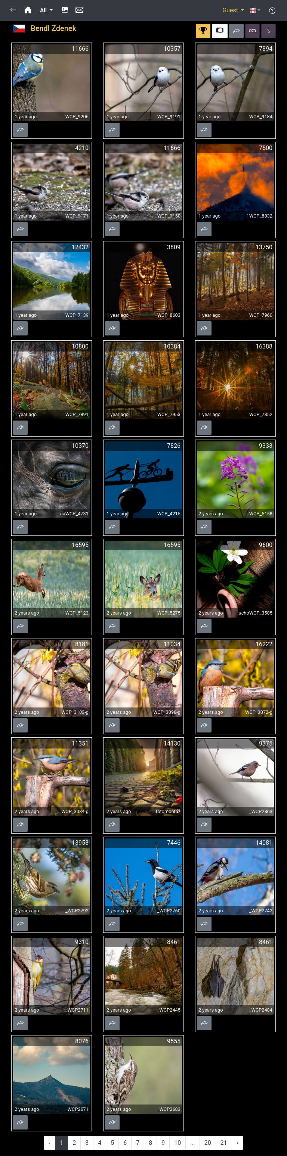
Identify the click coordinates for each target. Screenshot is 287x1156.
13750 (264, 247)
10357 (172, 48)
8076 (82, 1041)
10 (177, 1142)
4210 (82, 147)
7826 (173, 445)
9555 (173, 1041)
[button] (13, 10)
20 (207, 1142)
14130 (172, 743)
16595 (80, 545)
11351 (80, 743)
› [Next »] (237, 1142)
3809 (173, 247)
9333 (265, 445)
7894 (265, 48)
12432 (80, 247)
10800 (80, 346)
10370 (80, 445)
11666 (80, 48)
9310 (82, 942)
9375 (265, 743)
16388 (264, 346)
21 (223, 1142)
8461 (173, 942)
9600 (265, 545)
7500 (265, 147)
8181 (82, 644)
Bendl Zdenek (53, 28)
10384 (172, 346)
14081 (264, 842)
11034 (172, 644)
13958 (80, 842)
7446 (173, 842)
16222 (264, 644)
